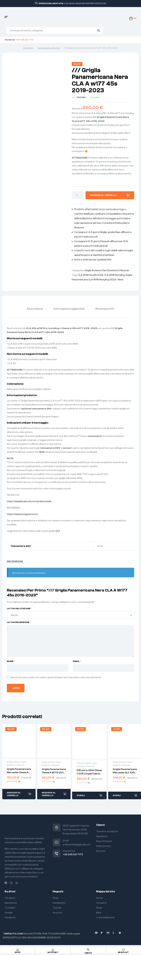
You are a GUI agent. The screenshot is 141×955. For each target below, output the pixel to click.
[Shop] (17, 950)
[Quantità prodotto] (78, 195)
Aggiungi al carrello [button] (14, 794)
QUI (58, 531)
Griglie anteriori (93, 270)
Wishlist (123, 952)
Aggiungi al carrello (103, 195)
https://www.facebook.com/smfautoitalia (29, 501)
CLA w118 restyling (114, 275)
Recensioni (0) (104, 308)
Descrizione (35, 308)
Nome (11, 661)
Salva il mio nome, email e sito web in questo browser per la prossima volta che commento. (55, 677)
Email (77, 661)
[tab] (35, 309)
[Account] (53, 950)
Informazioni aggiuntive (69, 308)
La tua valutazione (19, 609)
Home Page (28, 48)
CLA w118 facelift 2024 (90, 275)
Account (52, 952)
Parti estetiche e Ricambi (48, 48)
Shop (18, 952)
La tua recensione (19, 622)
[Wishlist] (123, 950)
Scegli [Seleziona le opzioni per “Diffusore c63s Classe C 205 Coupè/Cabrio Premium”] (81, 795)
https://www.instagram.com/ (22, 514)
